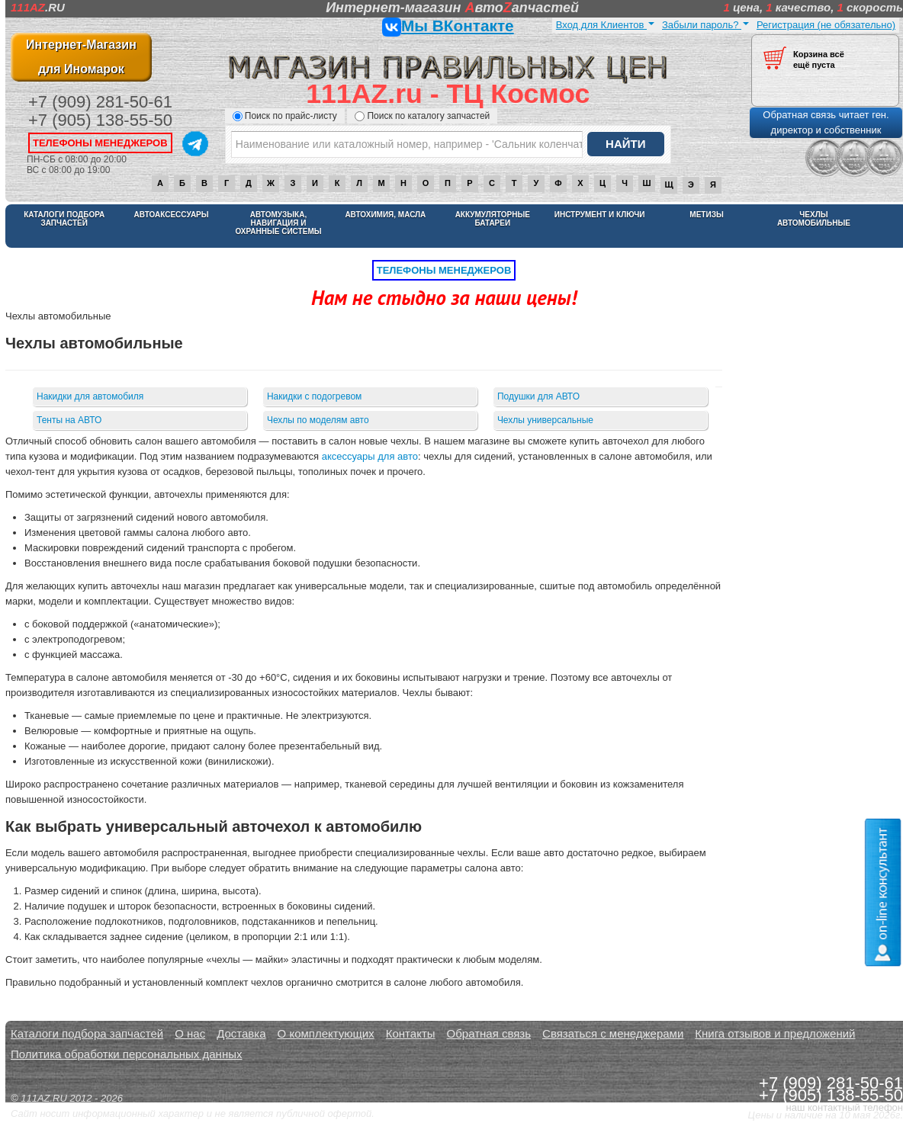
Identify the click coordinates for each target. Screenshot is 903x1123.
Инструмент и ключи (599, 214)
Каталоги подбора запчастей (64, 218)
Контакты (410, 1033)
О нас (190, 1033)
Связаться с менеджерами (612, 1033)
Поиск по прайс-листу (285, 116)
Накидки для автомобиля (90, 396)
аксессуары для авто (370, 456)
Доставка (241, 1033)
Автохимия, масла (385, 214)
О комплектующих (326, 1033)
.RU (38, 7)
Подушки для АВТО (538, 396)
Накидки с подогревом (314, 396)
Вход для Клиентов (605, 24)
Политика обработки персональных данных (126, 1054)
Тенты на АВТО (69, 420)
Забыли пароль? (705, 24)
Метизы (706, 214)
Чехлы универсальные (545, 420)
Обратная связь (489, 1033)
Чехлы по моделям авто (318, 420)
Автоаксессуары (171, 214)
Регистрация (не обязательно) (826, 24)
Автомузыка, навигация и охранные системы (278, 223)
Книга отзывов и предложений (775, 1033)
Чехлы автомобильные (813, 218)
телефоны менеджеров (100, 143)
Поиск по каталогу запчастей (422, 116)
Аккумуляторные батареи (492, 218)
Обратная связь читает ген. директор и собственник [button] (826, 122)
